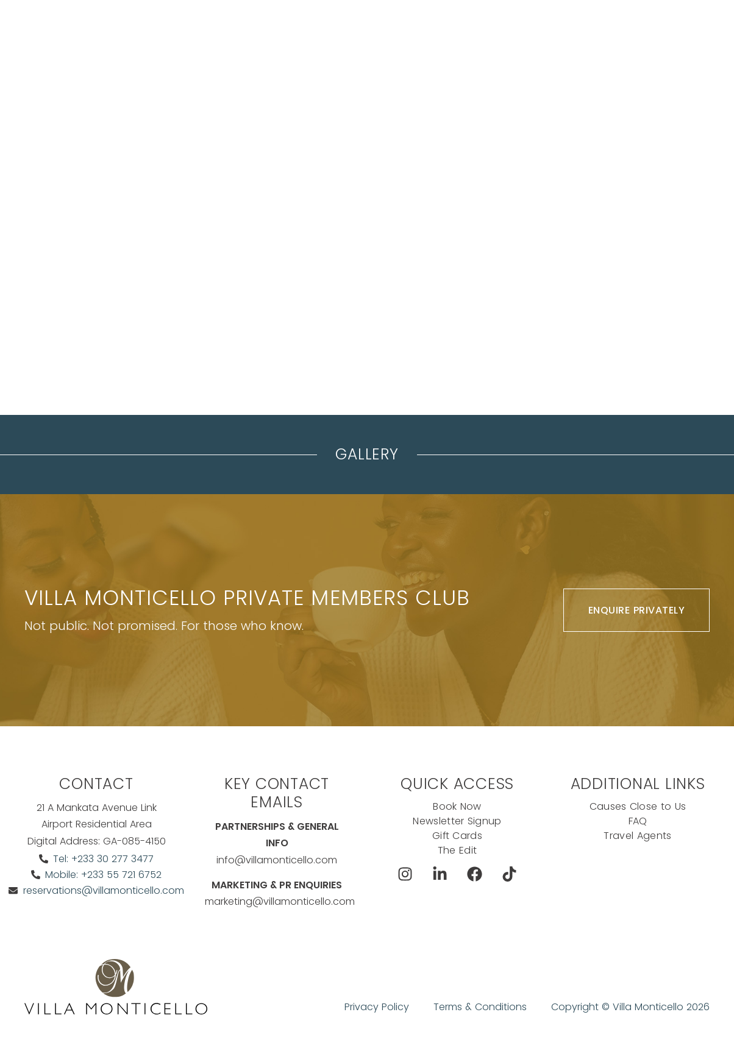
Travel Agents (637, 836)
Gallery (366, 454)
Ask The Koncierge (251, 63)
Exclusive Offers (496, 33)
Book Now (599, 33)
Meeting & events (276, 33)
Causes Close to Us (638, 806)
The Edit (457, 850)
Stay (208, 33)
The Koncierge (367, 33)
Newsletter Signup (457, 821)
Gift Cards (457, 836)
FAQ (638, 821)
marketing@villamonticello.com (280, 901)
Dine (428, 33)
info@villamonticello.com (276, 860)
